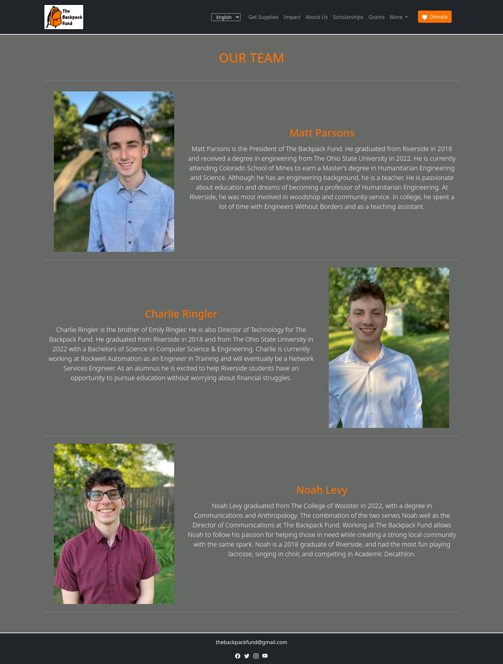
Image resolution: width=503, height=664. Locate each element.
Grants (377, 17)
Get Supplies (263, 17)
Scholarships (348, 17)
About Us (317, 17)
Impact (292, 17)
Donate (435, 16)
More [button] (397, 17)
